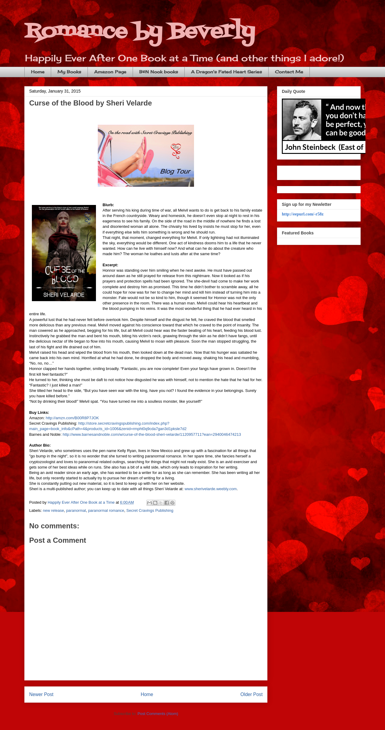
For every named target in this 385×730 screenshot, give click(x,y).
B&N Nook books (158, 71)
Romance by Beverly (139, 32)
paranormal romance (106, 510)
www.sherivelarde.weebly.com (211, 489)
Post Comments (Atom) (157, 713)
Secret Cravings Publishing (149, 510)
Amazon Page (110, 71)
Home (38, 71)
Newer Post (41, 694)
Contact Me (289, 71)
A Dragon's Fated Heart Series (226, 71)
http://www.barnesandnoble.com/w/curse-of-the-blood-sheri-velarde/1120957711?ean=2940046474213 (152, 434)
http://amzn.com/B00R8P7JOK (72, 418)
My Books (69, 71)
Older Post (251, 694)
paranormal (76, 510)
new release (53, 510)
